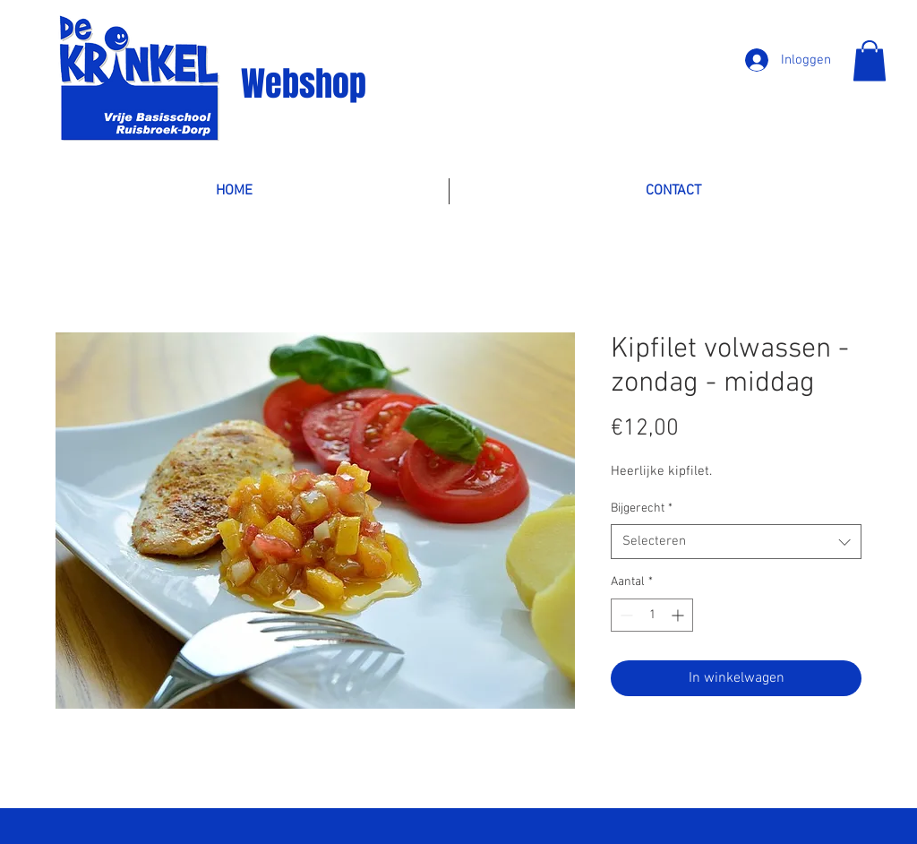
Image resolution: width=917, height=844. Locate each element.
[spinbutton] (652, 615)
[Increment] (679, 615)
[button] (870, 60)
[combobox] (736, 541)
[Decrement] (624, 615)
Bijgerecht (642, 508)
